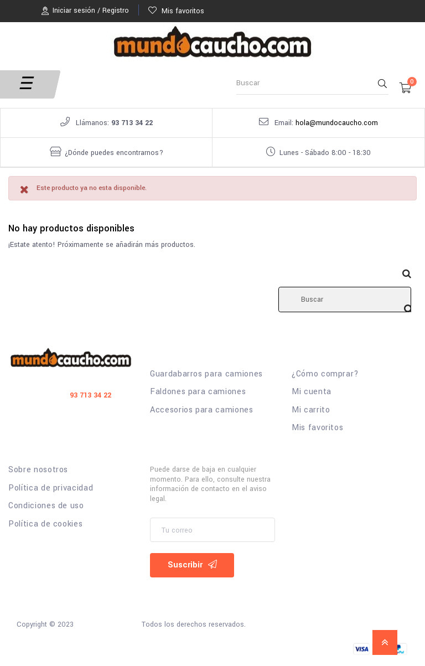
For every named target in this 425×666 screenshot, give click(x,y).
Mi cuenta (311, 392)
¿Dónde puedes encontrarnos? (114, 153)
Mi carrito (311, 410)
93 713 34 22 (132, 123)
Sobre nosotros (38, 470)
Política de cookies (45, 524)
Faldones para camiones (198, 392)
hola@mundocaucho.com (337, 123)
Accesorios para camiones (201, 410)
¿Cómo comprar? (325, 374)
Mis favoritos (317, 428)
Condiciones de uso (46, 506)
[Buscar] (345, 299)
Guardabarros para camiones (206, 374)
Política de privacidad (50, 488)
